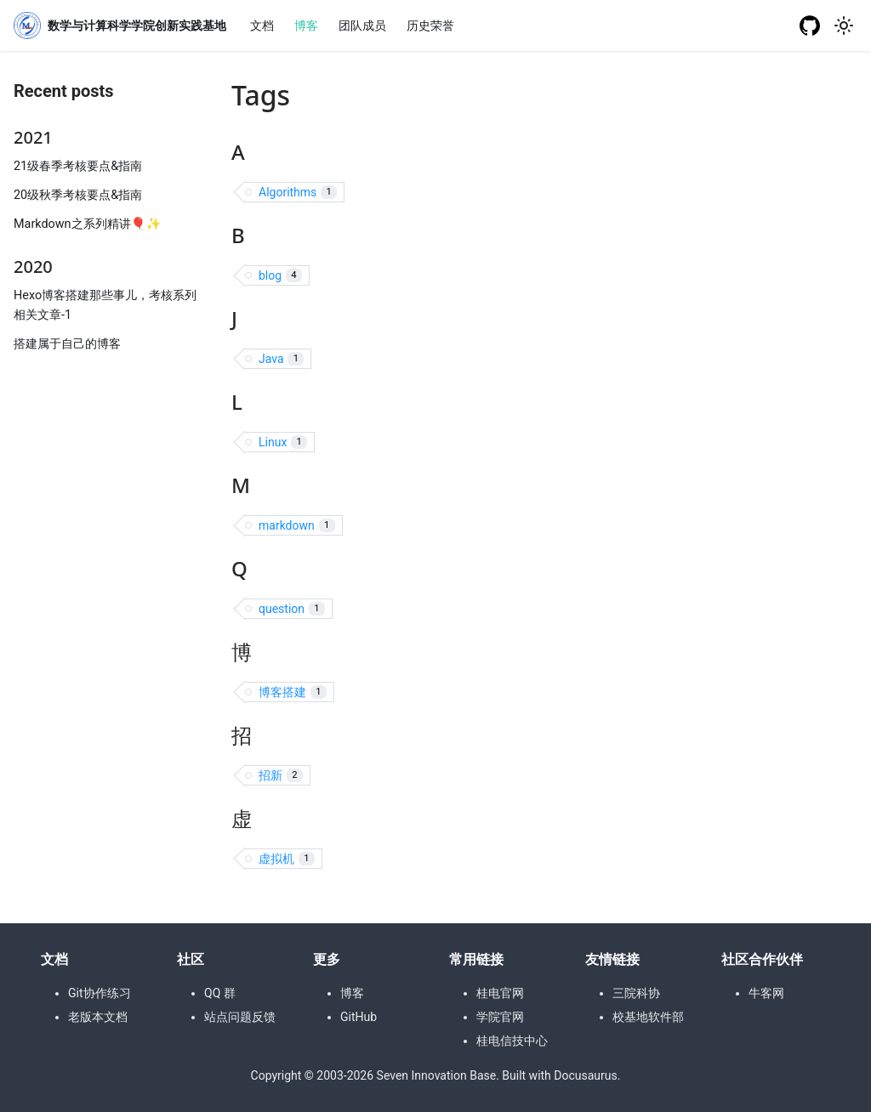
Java (281, 359)
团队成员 (362, 25)
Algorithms (298, 192)
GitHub (358, 1017)
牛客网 (766, 993)
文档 (262, 25)
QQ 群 (220, 993)
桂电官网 (500, 993)
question (292, 609)
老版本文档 (98, 1017)
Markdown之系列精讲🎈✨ (87, 224)
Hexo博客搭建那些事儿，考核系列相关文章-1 (105, 305)
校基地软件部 (648, 1017)
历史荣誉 (430, 25)
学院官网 (500, 1017)
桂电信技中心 (512, 1040)
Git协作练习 (99, 993)
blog (280, 276)
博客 (306, 25)
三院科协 (636, 993)
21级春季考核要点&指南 (78, 166)
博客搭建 (293, 692)
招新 (281, 776)
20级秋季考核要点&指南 (78, 195)
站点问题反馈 (240, 1017)
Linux (283, 442)
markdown (297, 526)
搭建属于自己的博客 (67, 344)
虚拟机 (287, 859)
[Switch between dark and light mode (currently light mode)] (843, 25)
